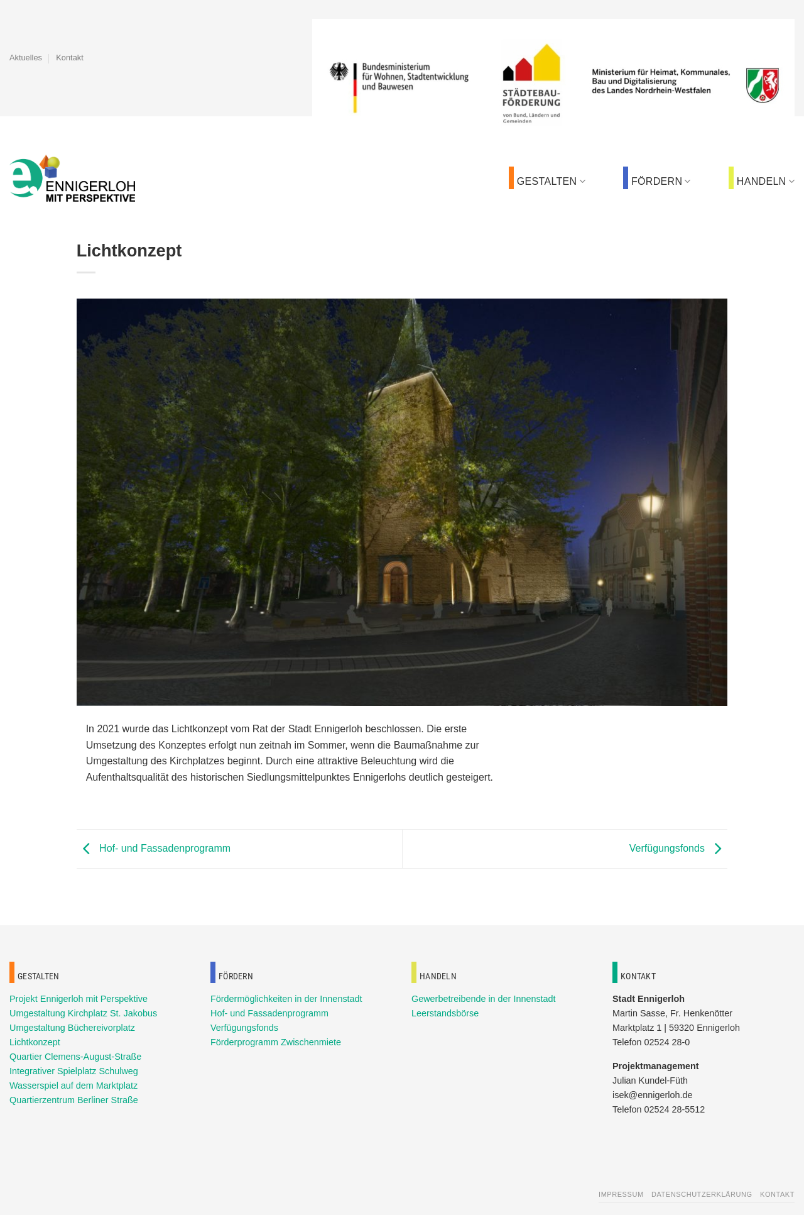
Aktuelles (25, 57)
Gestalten (551, 181)
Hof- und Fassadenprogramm (154, 848)
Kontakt (69, 57)
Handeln (766, 181)
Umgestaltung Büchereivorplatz (72, 1028)
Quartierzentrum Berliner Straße (73, 1100)
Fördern (661, 181)
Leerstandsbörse (445, 1013)
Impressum (621, 1194)
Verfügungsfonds (678, 848)
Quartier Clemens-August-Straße (75, 1057)
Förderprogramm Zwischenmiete (275, 1042)
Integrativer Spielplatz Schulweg (73, 1071)
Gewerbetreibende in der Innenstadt (483, 999)
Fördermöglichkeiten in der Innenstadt (286, 999)
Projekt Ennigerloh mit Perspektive (78, 999)
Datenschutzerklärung (701, 1194)
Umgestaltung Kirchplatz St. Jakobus (83, 1013)
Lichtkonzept (34, 1042)
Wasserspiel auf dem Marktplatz (73, 1085)
